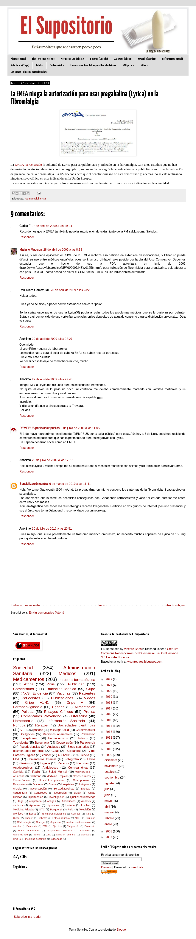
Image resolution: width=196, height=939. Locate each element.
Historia (70, 805)
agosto (110, 783)
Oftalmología (24, 822)
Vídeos (144, 65)
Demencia (32, 826)
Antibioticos (50, 767)
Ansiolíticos (69, 801)
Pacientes (87, 693)
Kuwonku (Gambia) (147, 58)
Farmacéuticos (21, 780)
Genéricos (26, 763)
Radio (36, 771)
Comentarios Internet (41, 759)
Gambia (18, 771)
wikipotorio (35, 801)
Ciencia (84, 755)
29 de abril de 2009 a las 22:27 (52, 338)
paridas (38, 729)
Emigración (73, 826)
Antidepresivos (23, 767)
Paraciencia (87, 742)
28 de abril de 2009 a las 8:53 (62, 249)
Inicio (101, 605)
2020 (109, 690)
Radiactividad (20, 834)
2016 (109, 714)
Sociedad (23, 667)
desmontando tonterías (28, 750)
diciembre (111, 760)
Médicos (67, 673)
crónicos (18, 813)
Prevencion (88, 734)
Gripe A (74, 702)
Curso (16, 818)
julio (107, 789)
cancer (46, 755)
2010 (109, 749)
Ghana (53, 784)
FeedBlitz (137, 867)
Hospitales (67, 784)
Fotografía (72, 759)
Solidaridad (74, 750)
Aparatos (34, 805)
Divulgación (27, 734)
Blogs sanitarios (78, 746)
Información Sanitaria (66, 721)
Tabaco (83, 738)
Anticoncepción (38, 788)
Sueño (37, 834)
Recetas (63, 763)
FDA (16, 759)
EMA (45, 826)
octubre (110, 771)
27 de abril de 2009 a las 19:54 (52, 225)
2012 (109, 737)
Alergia (17, 788)
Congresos (40, 792)
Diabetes (42, 818)
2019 (109, 696)
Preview (106, 867)
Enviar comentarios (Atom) (46, 612)
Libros (91, 759)
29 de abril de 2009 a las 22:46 (52, 379)
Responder (26, 237)
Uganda (58, 707)
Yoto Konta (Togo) (20, 65)
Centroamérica (57, 65)
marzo (109, 812)
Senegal (40, 822)
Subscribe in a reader (27, 916)
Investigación (56, 797)
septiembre (112, 777)
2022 (109, 679)
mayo (109, 800)
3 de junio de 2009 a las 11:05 (80, 428)
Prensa (89, 712)
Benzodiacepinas (64, 788)
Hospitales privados (52, 780)
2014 (109, 725)
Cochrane (35, 776)
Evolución (90, 826)
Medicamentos (28, 679)
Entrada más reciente (25, 605)
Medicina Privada (23, 809)
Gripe (90, 689)
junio (108, 795)
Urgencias (55, 822)
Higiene (45, 763)
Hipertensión (35, 797)
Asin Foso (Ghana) (123, 58)
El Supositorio (110, 649)
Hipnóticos (53, 805)
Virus (50, 684)
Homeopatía (23, 721)
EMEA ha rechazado (28, 164)
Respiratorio (20, 784)
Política (19, 725)
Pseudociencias (29, 746)
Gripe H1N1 (37, 702)
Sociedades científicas (76, 725)
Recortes (82, 763)
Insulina (85, 805)
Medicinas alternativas (57, 734)
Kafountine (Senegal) (172, 58)
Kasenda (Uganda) (99, 58)
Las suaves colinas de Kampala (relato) (30, 72)
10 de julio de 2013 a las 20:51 (52, 528)
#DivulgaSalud (59, 729)
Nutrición (90, 818)
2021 (109, 685)
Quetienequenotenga (82, 797)
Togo (21, 801)
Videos (89, 698)
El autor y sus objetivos (43, 58)
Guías (55, 750)
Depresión (60, 792)
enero (109, 824)
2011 (109, 743)
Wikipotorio (129, 65)
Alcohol (17, 826)
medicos (18, 805)
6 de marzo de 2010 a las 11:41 (70, 483)
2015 (109, 720)
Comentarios (23, 689)
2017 (109, 708)
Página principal (18, 58)
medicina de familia (35, 838)
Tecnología (20, 742)
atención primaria (65, 834)
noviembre (112, 766)
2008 (109, 831)
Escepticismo (29, 738)
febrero (110, 818)
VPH (23, 729)
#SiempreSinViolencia (54, 813)
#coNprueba (82, 771)
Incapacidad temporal (59, 830)
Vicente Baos (133, 649)
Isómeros (85, 830)
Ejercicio (57, 826)
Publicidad (76, 684)
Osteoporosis (81, 780)
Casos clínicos (82, 776)
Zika (48, 834)
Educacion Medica (61, 689)
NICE (77, 818)
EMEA (77, 792)
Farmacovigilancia (35, 198)
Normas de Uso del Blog (72, 58)
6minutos (38, 784)
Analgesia (53, 746)
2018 (109, 702)
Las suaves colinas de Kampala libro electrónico (93, 65)
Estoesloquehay (61, 818)
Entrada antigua (174, 605)
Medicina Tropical (57, 776)
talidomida (56, 838)
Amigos (51, 801)
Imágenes (85, 784)
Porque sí (56, 809)
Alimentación (84, 707)
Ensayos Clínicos (58, 712)
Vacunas (63, 693)
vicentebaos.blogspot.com (144, 661)
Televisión (85, 809)
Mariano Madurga (30, 249)
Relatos (39, 65)
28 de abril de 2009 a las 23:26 (71, 290)
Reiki (70, 809)
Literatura (79, 716)
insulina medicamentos (78, 822)
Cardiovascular (85, 729)
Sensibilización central (33, 483)
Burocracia (42, 742)
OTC (42, 809)
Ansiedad (18, 776)
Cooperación (64, 742)
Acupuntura (20, 792)
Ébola (32, 813)
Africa (28, 684)
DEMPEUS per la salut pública (39, 428)
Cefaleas (75, 813)
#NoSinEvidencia (34, 693)
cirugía (17, 838)
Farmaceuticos (58, 738)
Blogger (121, 929)
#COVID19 (65, 755)
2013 (109, 731)
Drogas (85, 788)
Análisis (86, 801)
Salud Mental (58, 771)
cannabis (86, 834)
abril (108, 806)
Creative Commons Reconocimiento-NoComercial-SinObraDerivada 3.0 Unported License (139, 653)
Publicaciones (62, 698)
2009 (109, 754)
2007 (109, 837)
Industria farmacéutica (76, 680)
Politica (27, 712)
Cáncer (28, 818)
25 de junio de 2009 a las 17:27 (52, 460)
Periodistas (31, 698)
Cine (88, 813)
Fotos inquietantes (29, 830)
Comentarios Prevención (41, 716)
